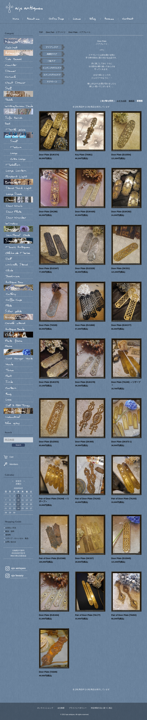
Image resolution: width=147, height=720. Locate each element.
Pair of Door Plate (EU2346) (52, 558)
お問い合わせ (10, 542)
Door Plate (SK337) (84, 558)
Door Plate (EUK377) (121, 325)
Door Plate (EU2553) (49, 441)
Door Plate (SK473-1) (121, 441)
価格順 (131, 101)
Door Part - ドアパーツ (55, 32)
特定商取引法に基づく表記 (101, 708)
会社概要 (61, 708)
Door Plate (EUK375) (49, 382)
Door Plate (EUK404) (49, 615)
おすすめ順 (121, 101)
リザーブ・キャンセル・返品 (16, 538)
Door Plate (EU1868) (85, 325)
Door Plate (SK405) (84, 441)
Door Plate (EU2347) (49, 268)
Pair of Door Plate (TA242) (87, 498)
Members (11, 464)
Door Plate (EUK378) (85, 382)
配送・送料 (9, 531)
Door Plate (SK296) (48, 211)
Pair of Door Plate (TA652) (124, 615)
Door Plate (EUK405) (85, 211)
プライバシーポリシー (78, 708)
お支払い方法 (10, 528)
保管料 (8, 535)
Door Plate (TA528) (48, 325)
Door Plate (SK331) (120, 268)
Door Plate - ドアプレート (80, 32)
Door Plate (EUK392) (121, 211)
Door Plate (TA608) (48, 672)
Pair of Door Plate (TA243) (124, 498)
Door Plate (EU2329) (85, 268)
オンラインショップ (45, 708)
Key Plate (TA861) (83, 154)
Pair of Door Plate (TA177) (87, 615)
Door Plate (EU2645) (121, 558)
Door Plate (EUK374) (49, 154)
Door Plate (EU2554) (121, 154)
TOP (41, 32)
